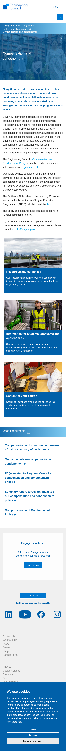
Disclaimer (8, 674)
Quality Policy (10, 681)
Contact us (33, 595)
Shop (6, 651)
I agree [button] (33, 729)
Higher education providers (16, 29)
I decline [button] (33, 735)
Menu (55, 7)
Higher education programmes (20, 25)
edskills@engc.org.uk (23, 229)
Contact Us (9, 636)
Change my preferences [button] (32, 741)
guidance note (31, 167)
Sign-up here (33, 565)
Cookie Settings (11, 670)
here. (50, 204)
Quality (7, 678)
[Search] (60, 17)
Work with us (10, 640)
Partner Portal (10, 654)
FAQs (6, 643)
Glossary (7, 647)
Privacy (7, 667)
